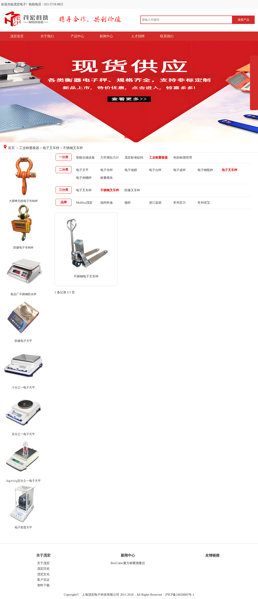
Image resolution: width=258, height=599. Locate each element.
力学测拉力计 (109, 157)
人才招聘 (138, 36)
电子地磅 (131, 170)
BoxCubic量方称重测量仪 (128, 563)
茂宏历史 (43, 568)
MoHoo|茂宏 (84, 202)
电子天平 (82, 170)
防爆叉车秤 (132, 190)
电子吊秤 (106, 170)
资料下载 (43, 585)
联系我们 (166, 36)
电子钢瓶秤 (205, 170)
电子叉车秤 (51, 148)
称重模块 (106, 177)
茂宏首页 (17, 36)
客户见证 (43, 579)
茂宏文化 (43, 574)
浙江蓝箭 (155, 202)
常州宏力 (179, 202)
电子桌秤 (179, 170)
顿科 (128, 202)
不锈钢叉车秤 (109, 190)
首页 (12, 148)
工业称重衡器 (29, 148)
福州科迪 (106, 202)
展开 (254, 93)
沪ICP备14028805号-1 (179, 594)
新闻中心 (106, 36)
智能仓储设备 (85, 157)
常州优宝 (204, 202)
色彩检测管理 (182, 157)
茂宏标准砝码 (134, 157)
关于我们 (47, 36)
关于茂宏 (43, 563)
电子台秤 (155, 170)
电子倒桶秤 (84, 177)
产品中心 (77, 36)
